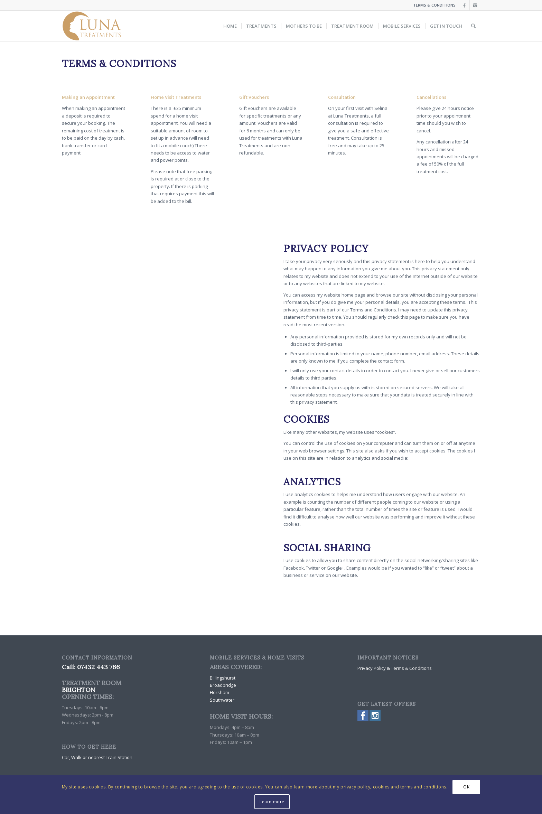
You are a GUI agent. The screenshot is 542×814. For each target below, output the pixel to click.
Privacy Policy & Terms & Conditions (394, 668)
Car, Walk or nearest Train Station (97, 757)
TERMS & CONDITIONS (434, 5)
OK (466, 787)
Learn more (272, 802)
